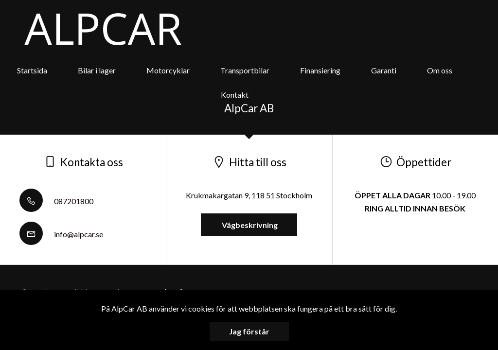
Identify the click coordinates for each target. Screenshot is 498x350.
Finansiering (320, 70)
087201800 (56, 201)
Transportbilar (244, 70)
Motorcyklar (168, 70)
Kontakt (235, 94)
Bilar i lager (97, 70)
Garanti (383, 70)
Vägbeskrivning (249, 224)
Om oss (439, 70)
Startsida (32, 70)
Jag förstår (249, 331)
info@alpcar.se (61, 234)
